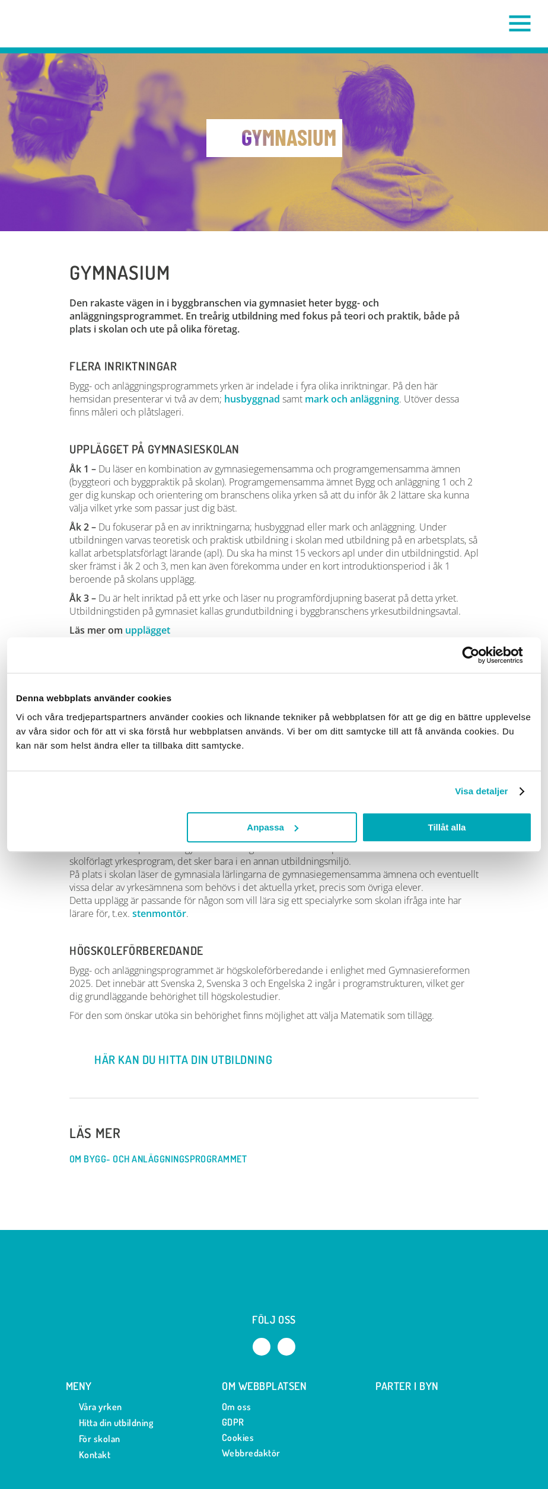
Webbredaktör (251, 1453)
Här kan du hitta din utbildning (172, 1060)
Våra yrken (94, 1407)
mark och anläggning (352, 398)
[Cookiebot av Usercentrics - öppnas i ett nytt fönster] (480, 655)
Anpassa (272, 827)
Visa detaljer (481, 791)
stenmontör (159, 913)
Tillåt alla (447, 827)
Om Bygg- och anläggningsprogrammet (164, 1159)
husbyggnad (252, 398)
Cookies (238, 1437)
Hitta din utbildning (110, 1423)
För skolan (93, 1439)
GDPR (233, 1422)
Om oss (236, 1406)
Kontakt (88, 1455)
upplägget (147, 630)
